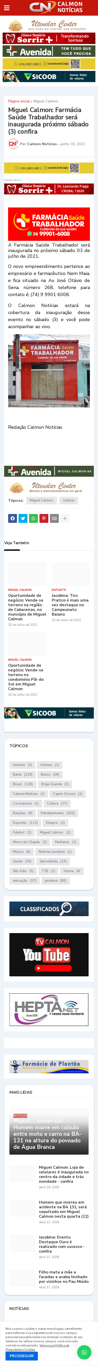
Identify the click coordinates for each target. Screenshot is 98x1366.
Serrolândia (53, 861)
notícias (69, 500)
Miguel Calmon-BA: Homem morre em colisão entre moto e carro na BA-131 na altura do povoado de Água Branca (47, 1134)
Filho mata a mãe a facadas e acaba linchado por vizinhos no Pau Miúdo (64, 1277)
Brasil (23, 784)
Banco (50, 775)
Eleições (22, 813)
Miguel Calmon (45, 101)
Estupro (55, 823)
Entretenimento (58, 813)
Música (21, 852)
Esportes (25, 823)
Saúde (22, 861)
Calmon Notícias (29, 794)
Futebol (22, 832)
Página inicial (19, 101)
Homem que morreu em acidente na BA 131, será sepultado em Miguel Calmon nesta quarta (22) (64, 1209)
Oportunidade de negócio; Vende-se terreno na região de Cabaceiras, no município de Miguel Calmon (27, 607)
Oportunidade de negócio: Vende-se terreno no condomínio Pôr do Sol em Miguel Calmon (26, 677)
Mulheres (65, 842)
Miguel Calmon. (55, 832)
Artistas (49, 765)
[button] (6, 7)
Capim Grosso (67, 794)
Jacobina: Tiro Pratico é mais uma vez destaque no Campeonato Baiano (70, 605)
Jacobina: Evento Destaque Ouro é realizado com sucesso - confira (62, 1244)
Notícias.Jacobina (55, 852)
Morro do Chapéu (30, 842)
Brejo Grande (55, 784)
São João (23, 871)
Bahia (22, 775)
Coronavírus (26, 803)
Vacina (72, 871)
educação (24, 881)
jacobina (55, 881)
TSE (48, 871)
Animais (22, 765)
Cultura (57, 803)
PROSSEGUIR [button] (22, 1355)
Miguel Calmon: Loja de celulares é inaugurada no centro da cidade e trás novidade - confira (64, 1174)
